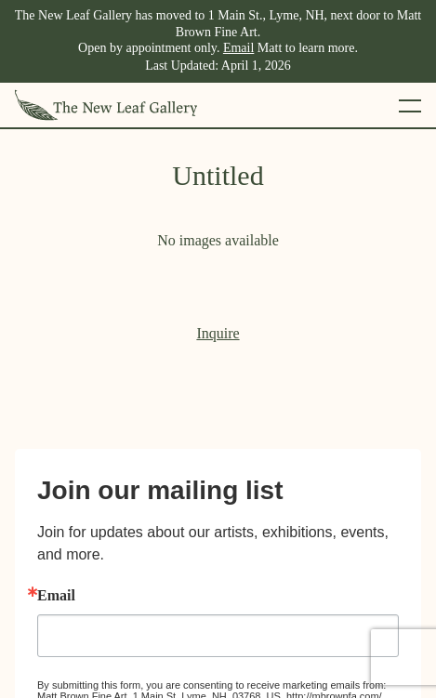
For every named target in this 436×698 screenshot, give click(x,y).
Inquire (217, 333)
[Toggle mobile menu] (410, 105)
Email (238, 48)
